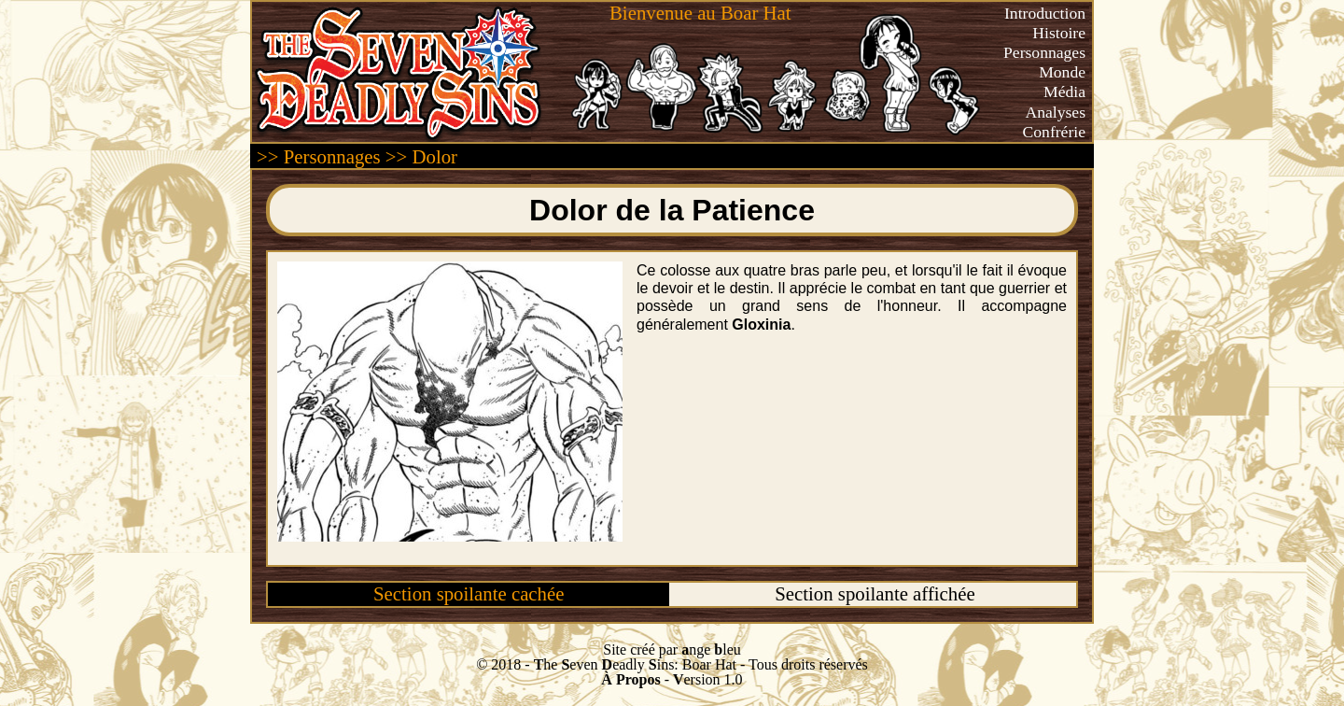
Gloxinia (761, 324)
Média (1064, 91)
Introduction (1044, 13)
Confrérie (1054, 131)
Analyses (1056, 112)
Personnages (1044, 52)
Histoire (1058, 32)
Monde (1062, 72)
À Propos (630, 679)
